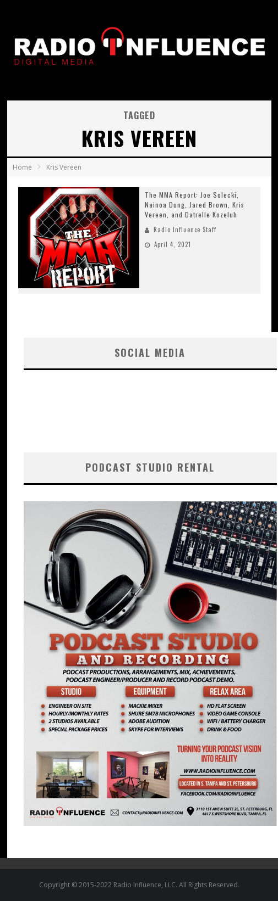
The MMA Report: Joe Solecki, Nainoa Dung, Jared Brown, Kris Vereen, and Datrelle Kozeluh (194, 204)
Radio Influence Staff (185, 229)
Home (22, 167)
